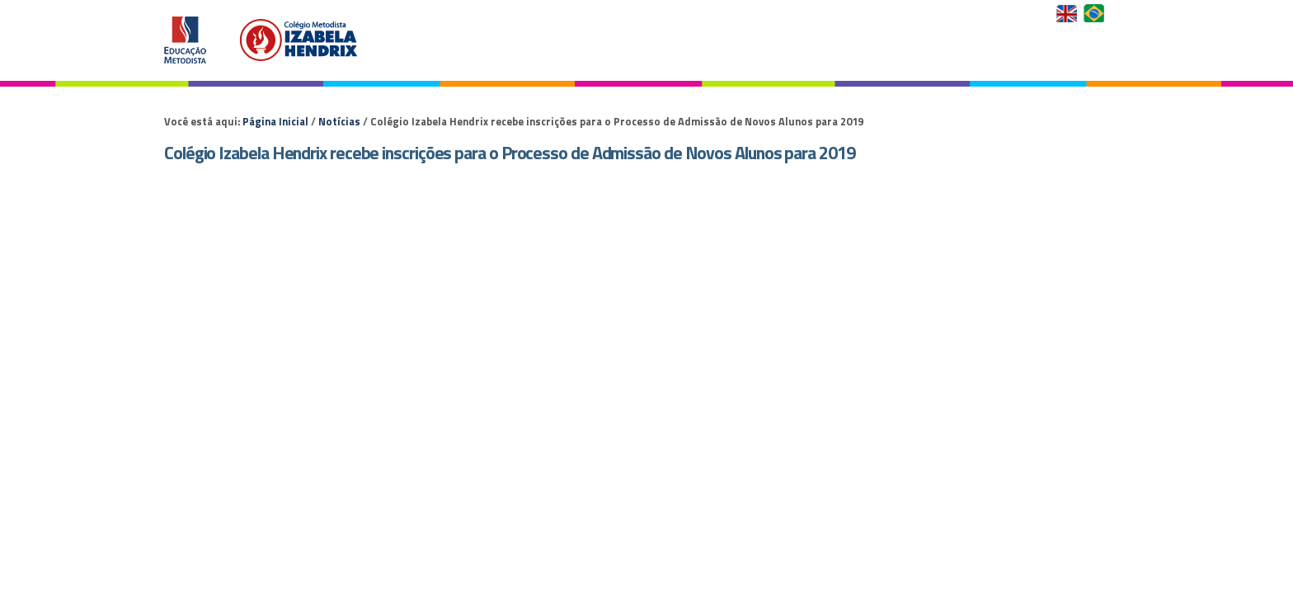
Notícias (339, 121)
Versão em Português (1095, 13)
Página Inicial (275, 121)
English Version (1068, 13)
